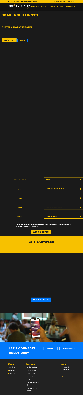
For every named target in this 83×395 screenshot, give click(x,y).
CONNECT (52, 347)
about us (22, 40)
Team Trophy (31, 372)
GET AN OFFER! (41, 232)
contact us (9, 40)
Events (43, 6)
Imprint (70, 1)
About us (59, 6)
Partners (51, 6)
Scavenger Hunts (32, 368)
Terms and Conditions (60, 1)
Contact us (70, 6)
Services (33, 6)
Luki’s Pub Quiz (32, 365)
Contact (12, 368)
